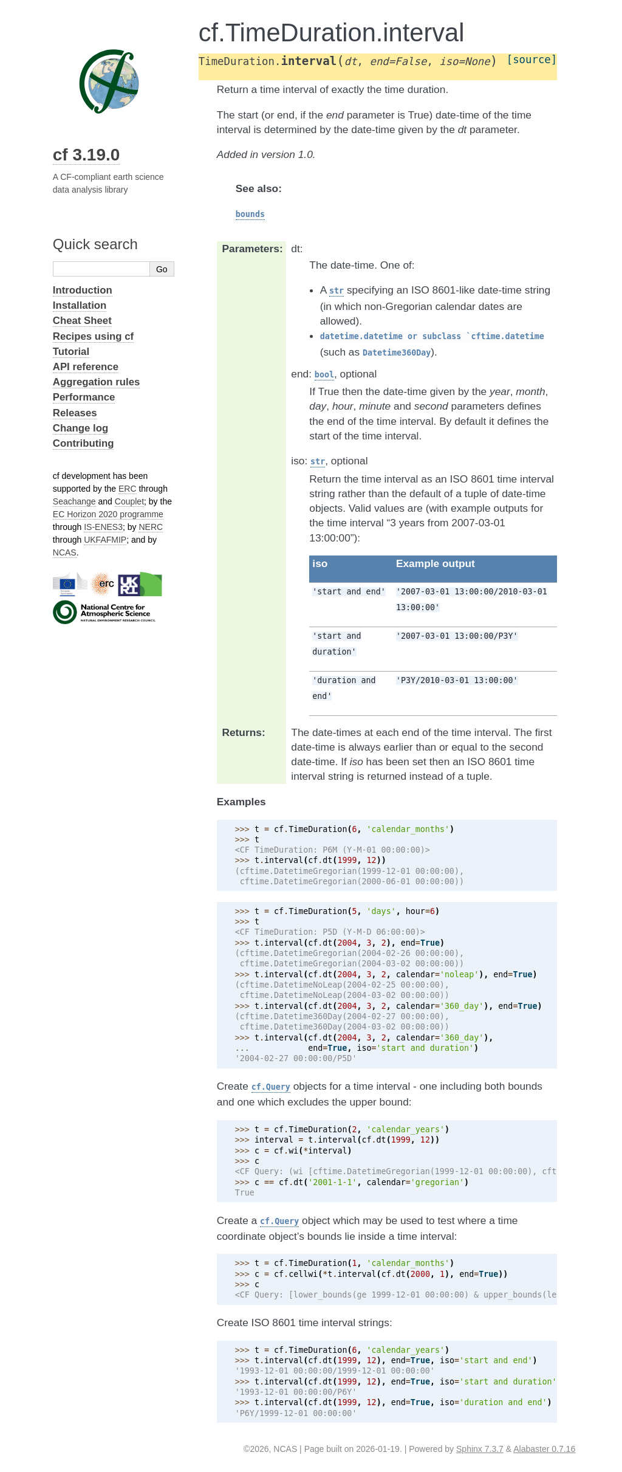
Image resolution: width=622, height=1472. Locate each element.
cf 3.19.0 (86, 154)
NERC (150, 527)
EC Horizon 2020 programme (108, 514)
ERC (127, 489)
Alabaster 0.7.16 (544, 1449)
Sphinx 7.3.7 (480, 1449)
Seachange (74, 501)
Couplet (129, 501)
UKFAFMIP (105, 540)
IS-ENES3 (103, 527)
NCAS (65, 552)
